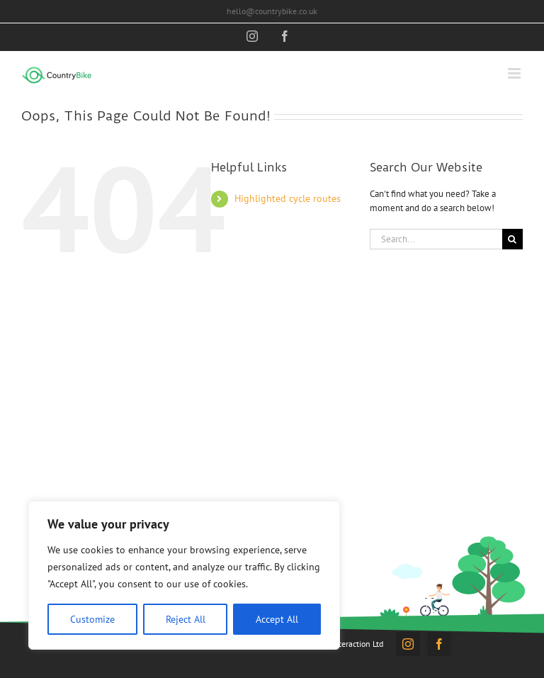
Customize (92, 619)
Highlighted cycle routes (287, 198)
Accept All (277, 619)
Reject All (185, 619)
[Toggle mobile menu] (515, 73)
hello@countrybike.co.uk (272, 11)
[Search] (512, 239)
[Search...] (436, 239)
